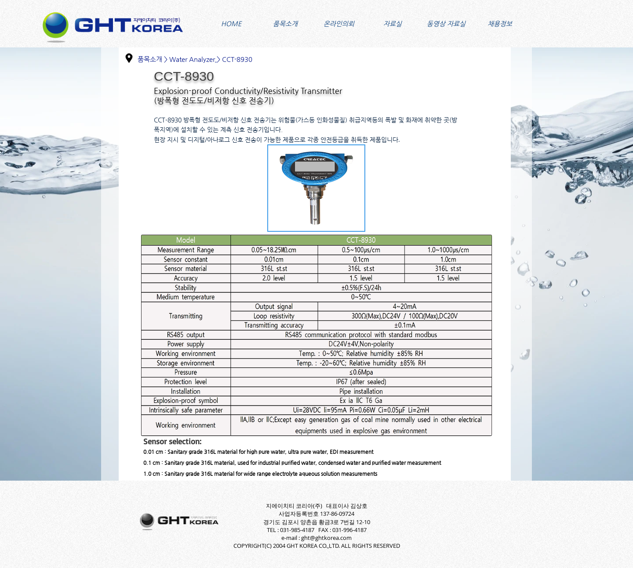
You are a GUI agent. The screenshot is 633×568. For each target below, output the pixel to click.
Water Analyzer (192, 59)
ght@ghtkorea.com (326, 538)
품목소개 (150, 59)
